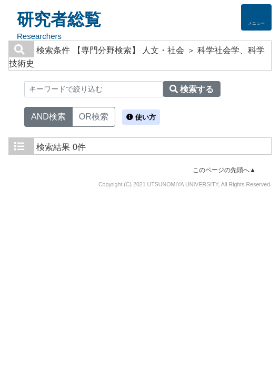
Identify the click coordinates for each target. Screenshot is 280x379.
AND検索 (48, 116)
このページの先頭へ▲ (224, 170)
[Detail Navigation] (256, 17)
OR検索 (93, 116)
